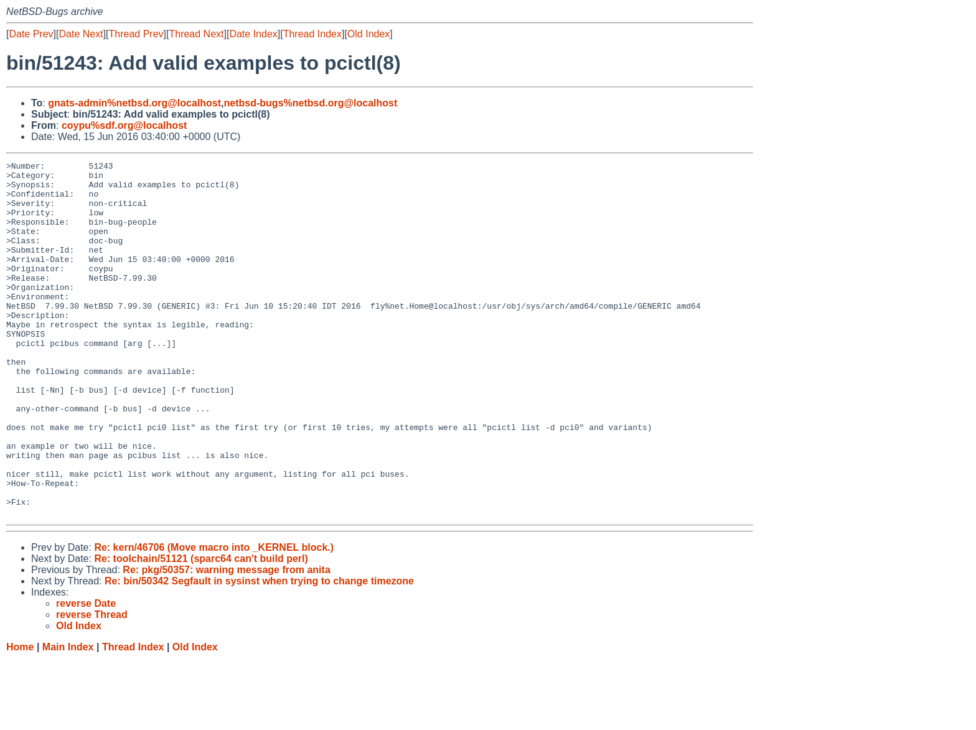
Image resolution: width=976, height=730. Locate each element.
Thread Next (196, 34)
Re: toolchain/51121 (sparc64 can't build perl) (200, 629)
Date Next (81, 34)
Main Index (68, 718)
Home (20, 718)
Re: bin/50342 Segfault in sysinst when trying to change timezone (259, 652)
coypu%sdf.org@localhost (124, 125)
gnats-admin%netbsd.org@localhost (134, 103)
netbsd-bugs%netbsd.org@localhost (311, 103)
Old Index (368, 34)
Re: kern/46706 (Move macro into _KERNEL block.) (214, 618)
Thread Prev (136, 34)
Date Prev (31, 34)
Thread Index (312, 34)
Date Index (253, 34)
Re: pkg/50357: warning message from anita (226, 640)
